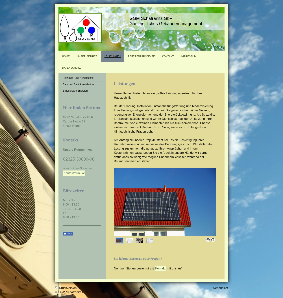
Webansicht (220, 288)
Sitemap (84, 288)
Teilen (68, 233)
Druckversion (66, 288)
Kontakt (160, 268)
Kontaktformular (74, 173)
